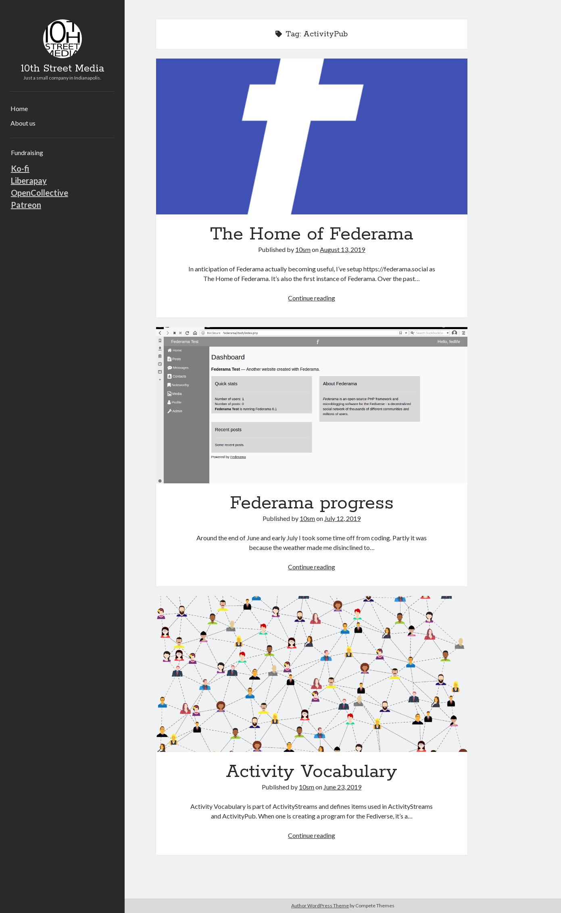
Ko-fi (20, 168)
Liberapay (29, 180)
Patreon (26, 205)
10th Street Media (62, 68)
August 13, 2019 (342, 249)
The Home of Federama (312, 136)
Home (19, 108)
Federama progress (312, 405)
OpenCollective (39, 192)
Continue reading (311, 298)
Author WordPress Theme (320, 906)
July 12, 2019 (342, 518)
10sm (303, 249)
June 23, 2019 (342, 787)
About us (22, 123)
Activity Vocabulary (312, 674)
